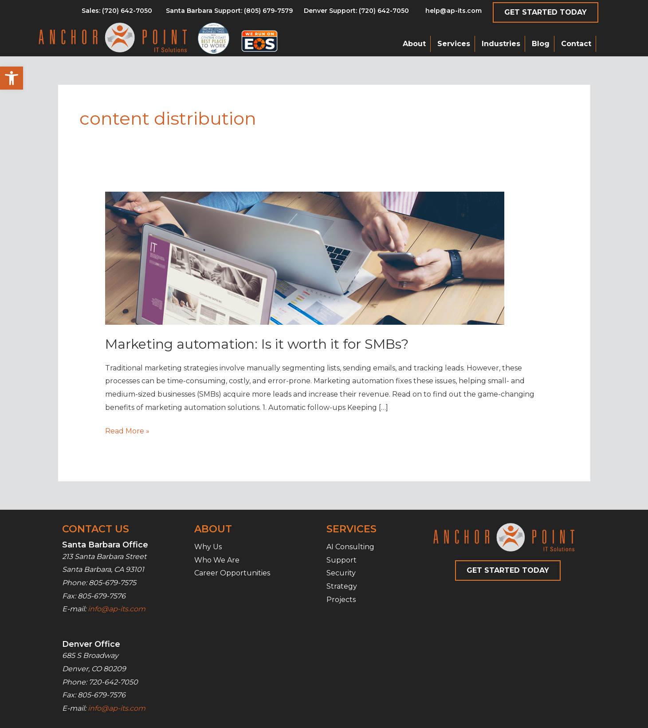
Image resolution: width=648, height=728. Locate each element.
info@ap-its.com (116, 609)
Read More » (127, 431)
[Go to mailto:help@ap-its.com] (448, 13)
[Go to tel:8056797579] (117, 13)
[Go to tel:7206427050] (356, 13)
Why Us (208, 547)
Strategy (341, 586)
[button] (11, 78)
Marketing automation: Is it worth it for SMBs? (256, 344)
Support (341, 560)
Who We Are (217, 560)
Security (341, 573)
